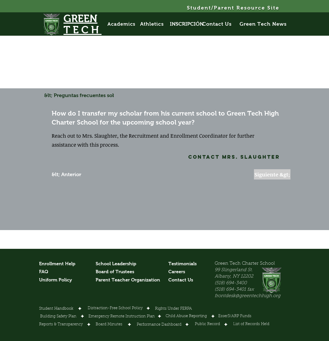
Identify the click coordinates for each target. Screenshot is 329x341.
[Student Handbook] (56, 309)
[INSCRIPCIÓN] (186, 24)
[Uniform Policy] (57, 280)
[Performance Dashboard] (159, 324)
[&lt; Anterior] (69, 174)
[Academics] (123, 24)
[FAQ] (45, 272)
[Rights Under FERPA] (173, 309)
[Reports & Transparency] (61, 324)
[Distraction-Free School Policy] (115, 308)
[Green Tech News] (263, 24)
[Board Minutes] (109, 324)
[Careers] (178, 272)
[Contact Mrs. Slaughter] (220, 157)
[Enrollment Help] (57, 264)
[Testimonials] (185, 264)
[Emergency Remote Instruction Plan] (121, 316)
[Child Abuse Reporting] (187, 316)
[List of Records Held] (251, 324)
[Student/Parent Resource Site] (233, 7)
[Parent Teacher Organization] (128, 280)
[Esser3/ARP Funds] (235, 316)
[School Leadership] (116, 264)
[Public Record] (207, 324)
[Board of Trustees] (115, 272)
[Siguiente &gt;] (272, 174)
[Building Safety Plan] (58, 316)
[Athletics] (154, 24)
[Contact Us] (219, 24)
